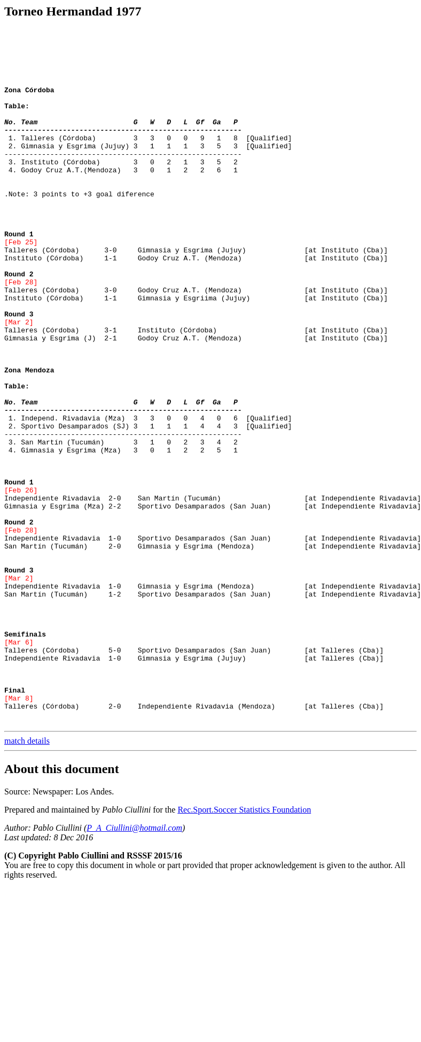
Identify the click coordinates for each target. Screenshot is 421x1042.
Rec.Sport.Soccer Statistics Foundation (244, 944)
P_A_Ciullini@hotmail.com (134, 962)
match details (27, 875)
